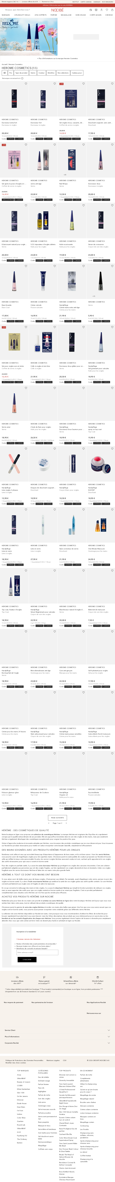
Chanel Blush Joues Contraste (66, 1124)
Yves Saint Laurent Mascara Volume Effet (67, 1085)
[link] (14, 110)
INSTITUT (76, 2)
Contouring (84, 1126)
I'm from (20, 1111)
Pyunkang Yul (22, 1136)
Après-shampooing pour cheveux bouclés (89, 1148)
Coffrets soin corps (45, 1149)
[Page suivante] (66, 823)
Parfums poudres (44, 1113)
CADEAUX (96, 2)
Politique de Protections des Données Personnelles (24, 1060)
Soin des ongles (44, 1099)
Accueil (4, 64)
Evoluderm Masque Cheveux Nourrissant (67, 1178)
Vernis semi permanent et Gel (47, 1118)
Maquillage (66, 15)
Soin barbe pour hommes (47, 1133)
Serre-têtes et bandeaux (47, 1129)
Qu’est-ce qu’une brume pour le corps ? (89, 1091)
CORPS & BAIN (95, 15)
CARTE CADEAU (86, 2)
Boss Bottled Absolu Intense (66, 1173)
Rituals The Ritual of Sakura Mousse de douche (66, 1157)
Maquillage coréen (87, 1122)
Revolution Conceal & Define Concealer (67, 1164)
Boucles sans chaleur (88, 1102)
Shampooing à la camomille (86, 1160)
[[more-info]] (13, 78)
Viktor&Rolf (21, 1078)
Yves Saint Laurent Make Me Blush (68, 1145)
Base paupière (43, 1122)
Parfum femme (43, 1084)
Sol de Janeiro (22, 1096)
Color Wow (21, 1118)
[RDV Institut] (90, 10)
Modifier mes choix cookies (16, 1063)
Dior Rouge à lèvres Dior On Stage (68, 1107)
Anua (19, 1075)
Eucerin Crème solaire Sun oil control (67, 1119)
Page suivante (57, 818)
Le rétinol (83, 1152)
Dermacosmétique (45, 1142)
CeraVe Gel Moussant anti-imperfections (67, 1096)
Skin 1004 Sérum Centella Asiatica (68, 1113)
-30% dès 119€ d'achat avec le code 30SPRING (57, 5)
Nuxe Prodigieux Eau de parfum (68, 1130)
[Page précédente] (48, 823)
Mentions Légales (53, 1060)
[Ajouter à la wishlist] (26, 83)
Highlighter (42, 1091)
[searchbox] (21, 9)
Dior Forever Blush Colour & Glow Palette (68, 1150)
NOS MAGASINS (107, 2)
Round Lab (21, 1125)
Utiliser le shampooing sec (88, 1085)
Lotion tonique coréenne (89, 1113)
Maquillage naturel (87, 1099)
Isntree (19, 1114)
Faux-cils (41, 1088)
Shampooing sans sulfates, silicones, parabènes (87, 1135)
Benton (19, 1143)
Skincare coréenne (87, 1106)
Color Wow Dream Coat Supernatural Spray (68, 1139)
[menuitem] (7, 15)
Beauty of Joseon (23, 1082)
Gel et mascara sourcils (46, 1109)
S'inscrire (27, 959)
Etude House (22, 1103)
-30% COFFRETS (40, 15)
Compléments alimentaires (85, 1080)
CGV (64, 1060)
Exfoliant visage (44, 1081)
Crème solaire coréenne (89, 1109)
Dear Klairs (21, 1107)
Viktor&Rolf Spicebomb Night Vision (67, 1102)
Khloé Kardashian (23, 1089)
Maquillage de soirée (88, 1095)
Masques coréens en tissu (88, 1118)
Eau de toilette (43, 1077)
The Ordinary (22, 1139)
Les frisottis (84, 1129)
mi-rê (19, 1132)
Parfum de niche (44, 1095)
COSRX (19, 1086)
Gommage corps (44, 1106)
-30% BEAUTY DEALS (22, 15)
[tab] (57, 58)
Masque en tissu (44, 1126)
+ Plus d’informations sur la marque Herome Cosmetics (57, 58)
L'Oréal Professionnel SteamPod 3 (67, 1091)
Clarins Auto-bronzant (67, 1168)
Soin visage (81, 15)
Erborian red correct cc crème (67, 1076)
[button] (57, 1030)
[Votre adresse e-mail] (37, 952)
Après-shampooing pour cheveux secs (89, 1142)
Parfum (54, 15)
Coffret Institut (85, 1156)
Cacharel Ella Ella (65, 1134)
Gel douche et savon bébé (46, 1138)
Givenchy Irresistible (66, 1080)
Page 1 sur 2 (57, 823)
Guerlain (20, 1121)
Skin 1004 (20, 1093)
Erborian (20, 1100)
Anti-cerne (42, 1102)
